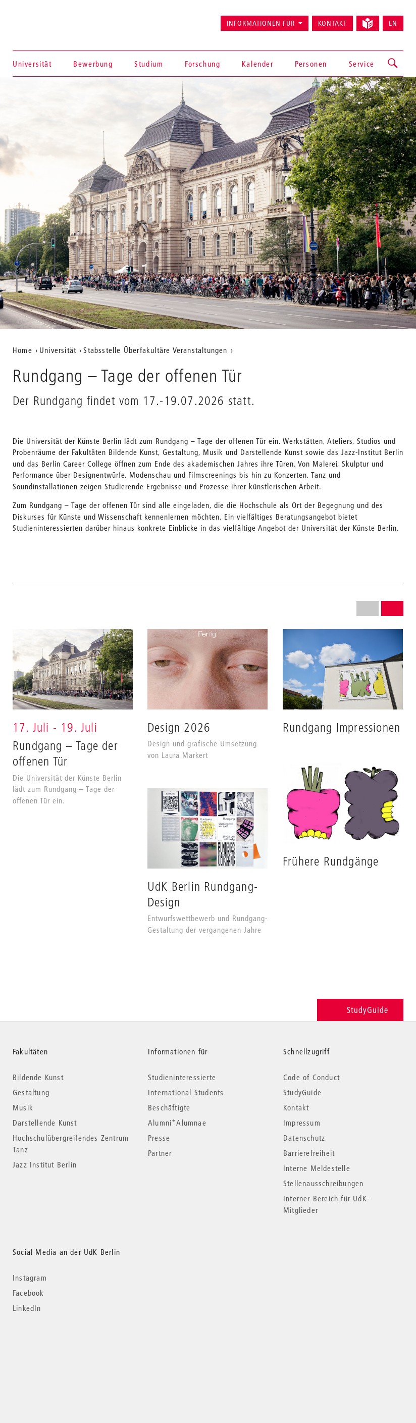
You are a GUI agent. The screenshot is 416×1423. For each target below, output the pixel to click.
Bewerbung (93, 64)
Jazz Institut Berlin (45, 1164)
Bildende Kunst (38, 1077)
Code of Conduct (311, 1077)
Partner (160, 1153)
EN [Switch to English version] (393, 23)
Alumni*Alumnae (177, 1122)
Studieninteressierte (182, 1077)
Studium (148, 64)
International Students (186, 1092)
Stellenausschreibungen (323, 1183)
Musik (23, 1107)
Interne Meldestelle (316, 1168)
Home (22, 350)
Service (362, 64)
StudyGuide (360, 1009)
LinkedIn (27, 1308)
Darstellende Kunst (45, 1122)
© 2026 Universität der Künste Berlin (65, 1350)
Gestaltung (31, 1092)
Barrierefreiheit (309, 1153)
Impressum (302, 1122)
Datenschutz (304, 1138)
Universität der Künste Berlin (52, 18)
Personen (311, 64)
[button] (393, 63)
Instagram (30, 1278)
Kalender (258, 64)
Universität (32, 64)
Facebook (28, 1293)
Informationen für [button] (261, 23)
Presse (159, 1138)
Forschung (202, 64)
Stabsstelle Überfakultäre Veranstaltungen (155, 350)
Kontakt (332, 23)
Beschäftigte (169, 1107)
